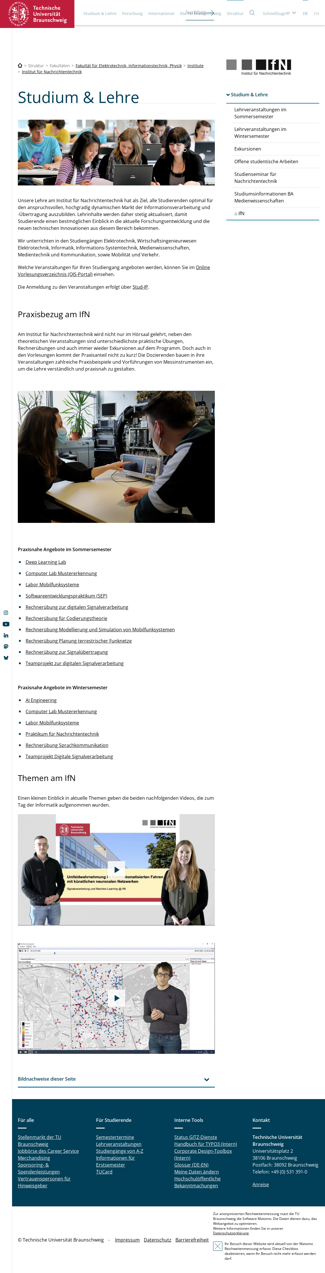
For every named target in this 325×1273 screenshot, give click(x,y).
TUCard (104, 1172)
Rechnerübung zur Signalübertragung (67, 652)
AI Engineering (41, 700)
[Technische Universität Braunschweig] (20, 65)
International (161, 13)
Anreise (261, 1184)
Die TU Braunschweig (200, 13)
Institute (196, 65)
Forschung (132, 13)
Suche (252, 12)
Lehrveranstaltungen (119, 1144)
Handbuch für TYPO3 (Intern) (205, 1144)
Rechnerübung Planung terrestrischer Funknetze (79, 641)
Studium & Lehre (99, 13)
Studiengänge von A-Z (119, 1151)
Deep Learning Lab (46, 562)
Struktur (235, 13)
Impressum (127, 1240)
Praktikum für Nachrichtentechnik (62, 734)
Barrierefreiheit (192, 1240)
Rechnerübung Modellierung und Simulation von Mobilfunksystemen (100, 629)
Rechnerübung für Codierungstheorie (66, 618)
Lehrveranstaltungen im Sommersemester (260, 113)
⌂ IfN (239, 213)
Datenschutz (157, 1240)
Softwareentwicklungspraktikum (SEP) (66, 596)
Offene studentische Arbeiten (266, 161)
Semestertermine (115, 1137)
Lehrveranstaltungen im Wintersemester (260, 132)
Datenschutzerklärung (231, 1233)
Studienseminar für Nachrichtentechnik (255, 177)
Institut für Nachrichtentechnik (52, 71)
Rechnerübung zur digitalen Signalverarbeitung (77, 607)
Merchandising (34, 1158)
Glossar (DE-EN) (191, 1165)
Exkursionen (247, 149)
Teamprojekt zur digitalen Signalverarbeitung (75, 663)
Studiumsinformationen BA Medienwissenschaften (263, 197)
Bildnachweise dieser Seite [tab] (47, 1079)
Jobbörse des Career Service (48, 1151)
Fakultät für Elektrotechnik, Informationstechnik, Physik (129, 65)
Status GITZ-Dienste (195, 1137)
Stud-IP (140, 287)
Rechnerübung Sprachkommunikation (67, 745)
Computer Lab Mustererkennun (60, 711)
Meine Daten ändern (196, 1172)
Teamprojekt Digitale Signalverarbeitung (69, 756)
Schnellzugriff (276, 13)
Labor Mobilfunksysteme (52, 584)
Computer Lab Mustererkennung (61, 573)
